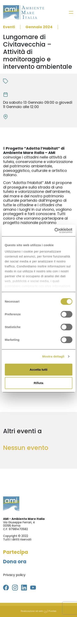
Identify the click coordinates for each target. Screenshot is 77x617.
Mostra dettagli (53, 356)
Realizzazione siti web (32, 611)
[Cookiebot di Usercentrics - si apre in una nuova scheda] (54, 230)
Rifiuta (38, 383)
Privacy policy (14, 575)
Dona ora (14, 561)
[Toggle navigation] (71, 12)
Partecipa (15, 552)
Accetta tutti (38, 369)
